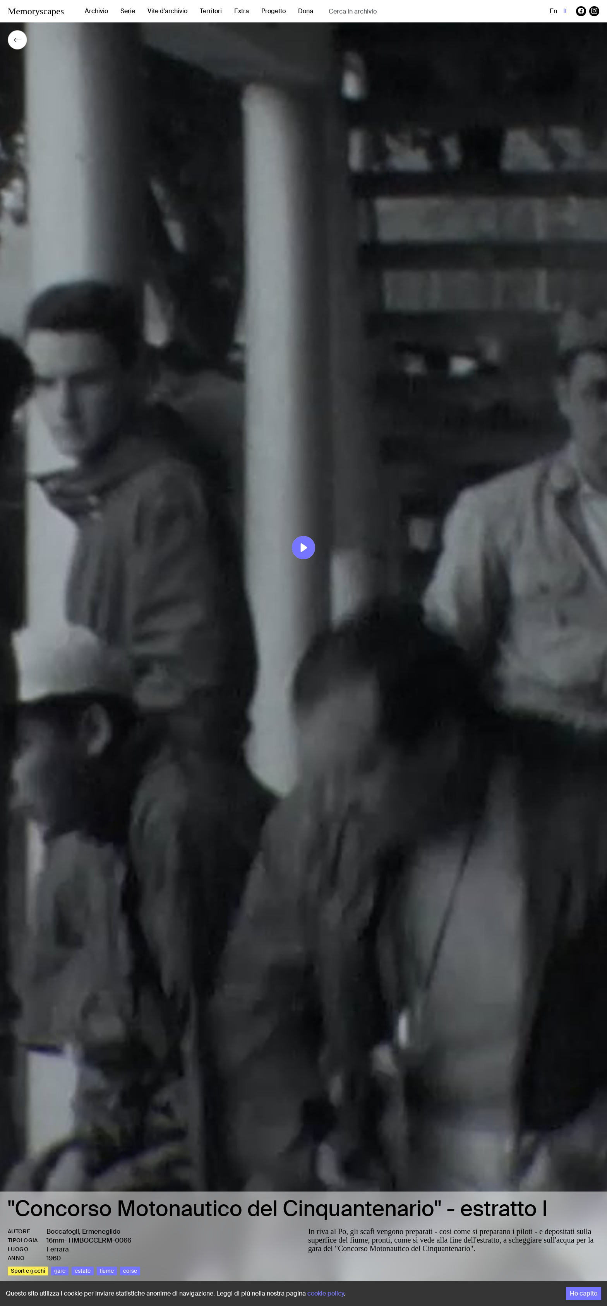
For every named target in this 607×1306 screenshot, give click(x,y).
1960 (53, 1258)
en (553, 11)
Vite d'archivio (167, 11)
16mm (55, 1240)
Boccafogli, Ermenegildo (83, 1231)
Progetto (273, 11)
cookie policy (325, 1293)
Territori (211, 11)
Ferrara (57, 1249)
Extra (241, 11)
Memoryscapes (36, 11)
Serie (127, 11)
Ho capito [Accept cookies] (583, 1293)
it (565, 11)
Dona (305, 11)
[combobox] (390, 11)
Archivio (96, 11)
